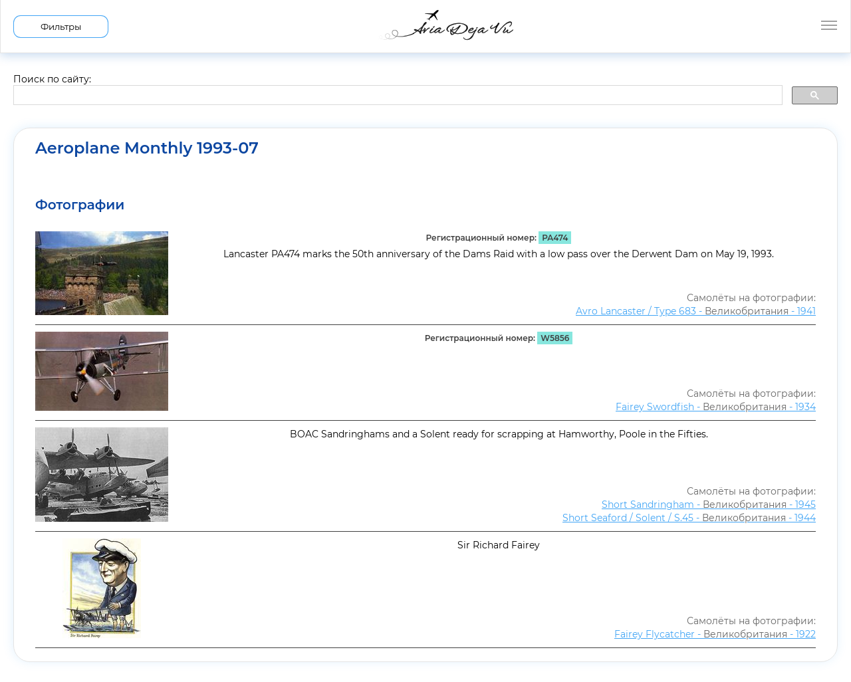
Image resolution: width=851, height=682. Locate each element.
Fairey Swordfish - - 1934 (716, 407)
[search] (396, 96)
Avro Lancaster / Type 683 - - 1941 (696, 311)
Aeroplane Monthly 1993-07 (147, 148)
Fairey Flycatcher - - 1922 (715, 634)
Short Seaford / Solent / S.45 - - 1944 (689, 518)
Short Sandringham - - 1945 (709, 505)
